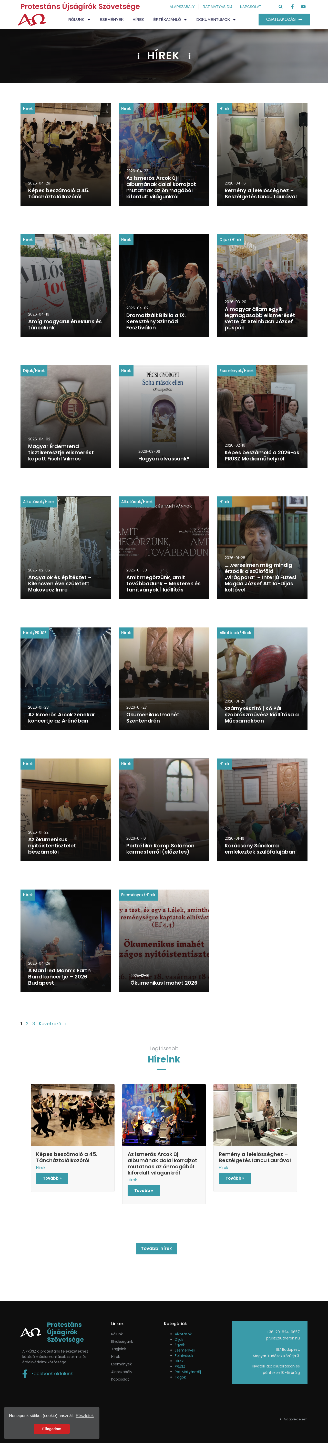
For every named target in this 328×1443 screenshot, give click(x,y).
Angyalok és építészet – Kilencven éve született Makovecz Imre (60, 583)
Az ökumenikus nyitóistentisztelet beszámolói (52, 845)
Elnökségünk (122, 1341)
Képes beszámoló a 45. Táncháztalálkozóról (58, 193)
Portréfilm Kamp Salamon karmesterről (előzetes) (160, 848)
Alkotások (33, 501)
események (121, 1364)
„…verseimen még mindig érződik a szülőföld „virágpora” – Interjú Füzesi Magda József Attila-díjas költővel (260, 577)
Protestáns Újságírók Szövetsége (80, 7)
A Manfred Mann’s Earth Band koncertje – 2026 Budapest (59, 976)
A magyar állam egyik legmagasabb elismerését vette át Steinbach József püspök (260, 318)
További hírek (156, 1248)
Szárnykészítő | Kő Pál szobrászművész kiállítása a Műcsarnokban (262, 714)
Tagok (180, 1377)
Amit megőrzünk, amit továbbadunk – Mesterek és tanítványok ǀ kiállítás (163, 583)
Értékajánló (170, 19)
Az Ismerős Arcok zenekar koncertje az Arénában (61, 717)
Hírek (138, 19)
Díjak (225, 239)
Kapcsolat (120, 1379)
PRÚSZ (41, 632)
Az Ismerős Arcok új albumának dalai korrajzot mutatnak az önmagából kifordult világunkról (161, 187)
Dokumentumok (216, 19)
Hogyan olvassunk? (163, 458)
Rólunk (79, 19)
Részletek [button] (85, 1415)
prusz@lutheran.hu (283, 1338)
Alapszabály (121, 1371)
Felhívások (184, 1355)
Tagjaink (118, 1349)
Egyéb (180, 1344)
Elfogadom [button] (51, 1429)
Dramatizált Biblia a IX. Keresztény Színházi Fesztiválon (156, 321)
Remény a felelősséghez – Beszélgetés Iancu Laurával (261, 193)
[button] (280, 7)
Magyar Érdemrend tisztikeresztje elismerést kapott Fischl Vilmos (61, 452)
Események (112, 19)
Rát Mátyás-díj (188, 1371)
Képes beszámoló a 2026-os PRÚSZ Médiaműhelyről (262, 455)
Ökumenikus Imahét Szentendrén (152, 717)
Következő (53, 1024)
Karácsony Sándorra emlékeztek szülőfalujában (260, 848)
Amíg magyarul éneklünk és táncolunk (65, 324)
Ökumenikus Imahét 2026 (163, 982)
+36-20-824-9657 (283, 1332)
